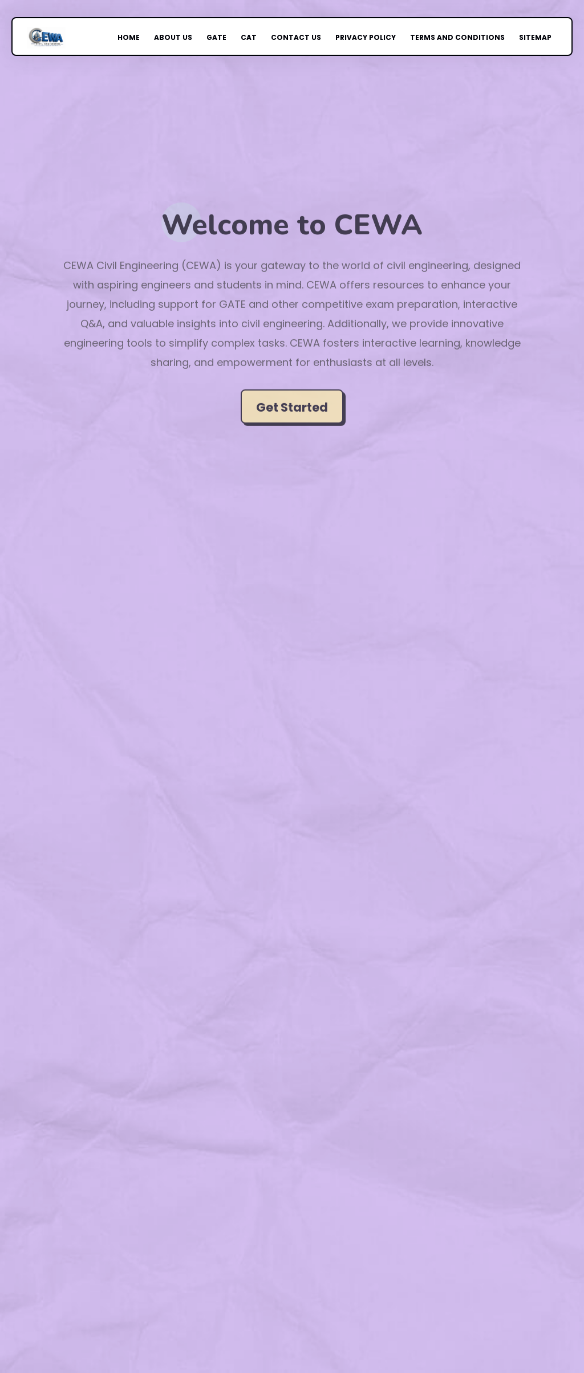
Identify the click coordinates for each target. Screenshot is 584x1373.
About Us (183, 37)
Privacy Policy (359, 37)
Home (143, 37)
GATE (223, 37)
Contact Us (295, 37)
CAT (252, 37)
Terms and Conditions (443, 37)
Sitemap (514, 37)
